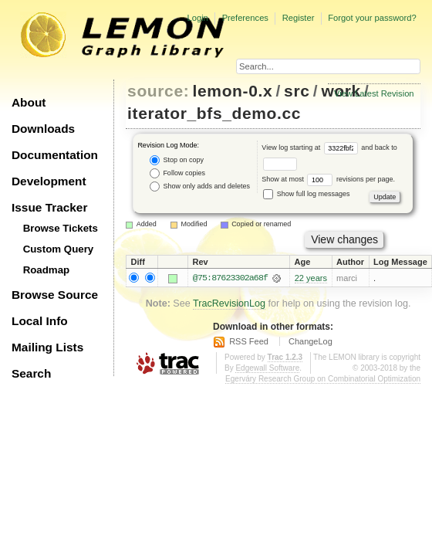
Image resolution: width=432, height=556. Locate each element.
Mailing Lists (47, 347)
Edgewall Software (267, 368)
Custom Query (58, 249)
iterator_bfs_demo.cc (214, 113)
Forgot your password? (372, 17)
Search (31, 373)
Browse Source (55, 294)
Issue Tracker (49, 207)
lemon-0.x (233, 91)
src (296, 91)
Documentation (55, 154)
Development (49, 181)
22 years (311, 278)
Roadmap (46, 270)
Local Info (40, 320)
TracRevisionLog (229, 303)
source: (158, 91)
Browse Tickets (60, 228)
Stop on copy (177, 160)
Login (197, 17)
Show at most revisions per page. (328, 179)
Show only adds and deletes (200, 186)
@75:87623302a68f (230, 278)
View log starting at (311, 147)
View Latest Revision (374, 93)
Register (298, 17)
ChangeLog (310, 341)
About (29, 102)
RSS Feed (248, 341)
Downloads (43, 128)
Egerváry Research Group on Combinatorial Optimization (322, 379)
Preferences (245, 17)
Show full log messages (306, 194)
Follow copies (177, 173)
